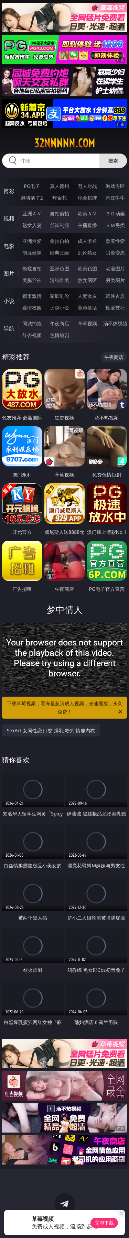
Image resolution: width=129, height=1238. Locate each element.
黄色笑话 (87, 307)
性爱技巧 (115, 307)
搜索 (113, 160)
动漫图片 (115, 268)
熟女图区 (87, 280)
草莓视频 (87, 323)
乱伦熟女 (87, 252)
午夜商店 (59, 323)
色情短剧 (59, 335)
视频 (8, 218)
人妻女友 (87, 296)
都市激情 (32, 296)
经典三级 (59, 252)
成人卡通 (87, 241)
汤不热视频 (115, 323)
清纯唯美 (59, 280)
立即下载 (104, 1222)
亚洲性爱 (32, 241)
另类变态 (115, 252)
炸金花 (59, 197)
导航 (8, 328)
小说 (8, 301)
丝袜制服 (59, 225)
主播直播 (87, 225)
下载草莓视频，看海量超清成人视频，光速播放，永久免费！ (65, 708)
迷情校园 (32, 307)
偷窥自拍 (32, 268)
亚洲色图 (59, 268)
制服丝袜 (32, 252)
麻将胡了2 (32, 197)
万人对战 (87, 186)
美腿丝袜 (32, 280)
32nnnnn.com (64, 143)
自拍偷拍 (59, 213)
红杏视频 (32, 335)
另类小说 (59, 307)
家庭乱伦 (59, 296)
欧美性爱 (115, 241)
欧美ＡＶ (87, 213)
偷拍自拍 (59, 241)
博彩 (8, 191)
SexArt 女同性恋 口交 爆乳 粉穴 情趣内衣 (51, 730)
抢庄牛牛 (115, 197)
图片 (8, 273)
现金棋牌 (87, 197)
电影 (8, 246)
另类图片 (115, 280)
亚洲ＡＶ (32, 213)
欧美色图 (87, 268)
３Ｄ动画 (115, 213)
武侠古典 (115, 296)
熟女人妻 (32, 225)
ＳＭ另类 (115, 225)
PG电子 (32, 186)
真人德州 (59, 186)
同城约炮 (32, 323)
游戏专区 (115, 186)
